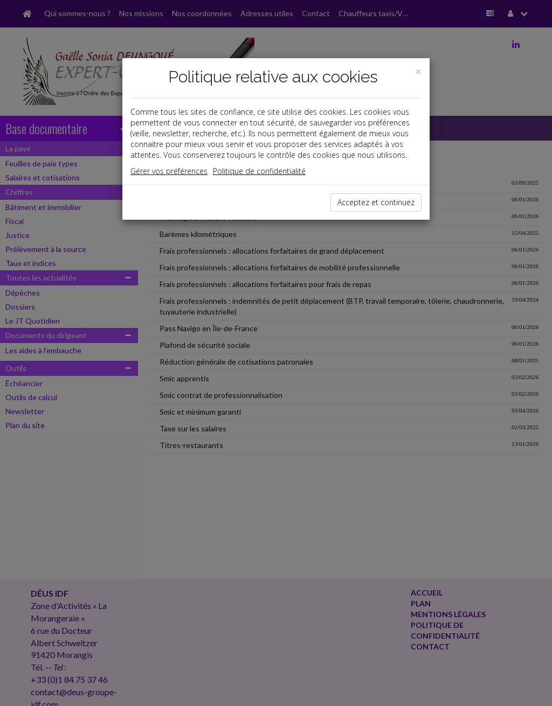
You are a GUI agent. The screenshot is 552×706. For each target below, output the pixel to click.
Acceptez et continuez (376, 202)
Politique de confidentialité (259, 171)
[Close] (418, 72)
